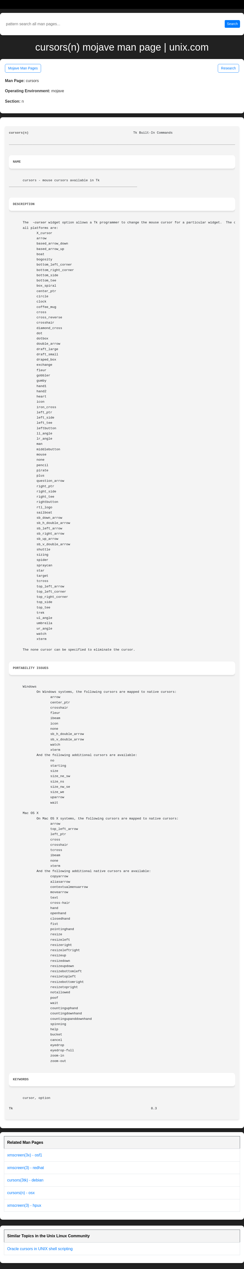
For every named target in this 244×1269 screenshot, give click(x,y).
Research (228, 68)
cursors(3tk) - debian (25, 1180)
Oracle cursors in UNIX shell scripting (40, 1249)
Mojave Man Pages (23, 68)
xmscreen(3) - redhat (25, 1168)
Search (232, 24)
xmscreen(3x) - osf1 (24, 1155)
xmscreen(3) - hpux (24, 1205)
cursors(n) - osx (21, 1193)
